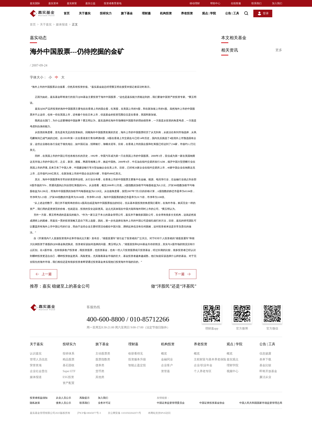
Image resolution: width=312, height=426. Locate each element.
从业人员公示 (63, 397)
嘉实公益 (90, 3)
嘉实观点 (232, 359)
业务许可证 (104, 402)
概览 (164, 353)
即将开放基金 (268, 371)
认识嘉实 (36, 353)
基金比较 (265, 365)
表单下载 (265, 359)
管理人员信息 (39, 359)
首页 (67, 13)
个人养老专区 (203, 371)
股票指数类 (102, 359)
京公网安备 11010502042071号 (124, 412)
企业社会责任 (39, 371)
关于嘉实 (85, 13)
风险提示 (84, 397)
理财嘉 (146, 13)
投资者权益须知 (39, 397)
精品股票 (68, 359)
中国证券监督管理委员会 (171, 402)
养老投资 (187, 13)
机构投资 (166, 13)
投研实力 (106, 13)
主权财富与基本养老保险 (210, 359)
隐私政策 (35, 402)
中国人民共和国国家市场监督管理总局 (260, 402)
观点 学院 (209, 13)
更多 (278, 50)
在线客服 (236, 3)
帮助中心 (215, 3)
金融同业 (167, 359)
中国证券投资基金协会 (212, 402)
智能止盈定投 (137, 365)
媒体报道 (64, 25)
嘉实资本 (53, 3)
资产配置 (68, 383)
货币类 (99, 371)
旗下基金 (127, 13)
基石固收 (68, 365)
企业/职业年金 (203, 365)
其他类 (99, 377)
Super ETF (69, 371)
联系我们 (256, 3)
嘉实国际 (35, 3)
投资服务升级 (137, 359)
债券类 (99, 365)
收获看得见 (135, 353)
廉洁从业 (265, 377)
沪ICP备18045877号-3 (89, 412)
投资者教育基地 (113, 3)
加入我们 (277, 3)
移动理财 (195, 3)
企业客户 (167, 365)
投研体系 (68, 353)
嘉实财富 (72, 3)
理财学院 (232, 365)
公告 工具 (232, 13)
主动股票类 (102, 353)
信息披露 (265, 353)
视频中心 (232, 371)
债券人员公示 (63, 402)
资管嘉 (165, 371)
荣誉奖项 (36, 365)
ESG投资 (68, 377)
